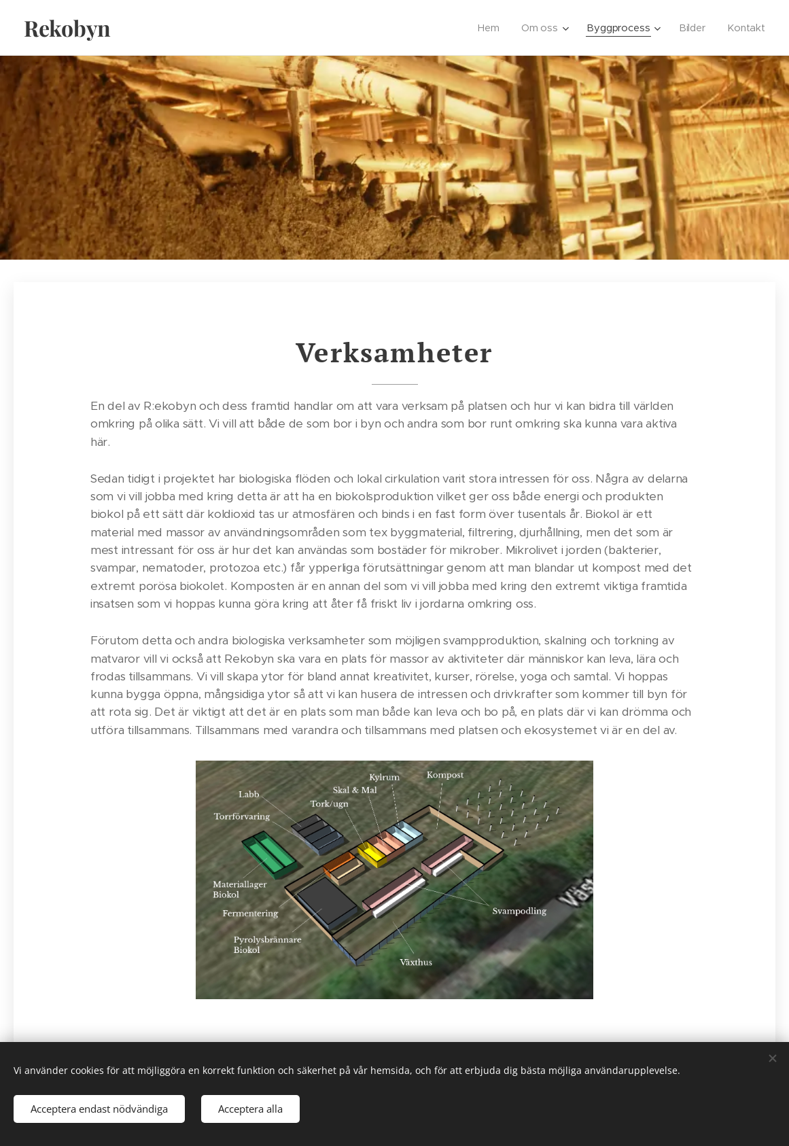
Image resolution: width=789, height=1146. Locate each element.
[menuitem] (492, 28)
